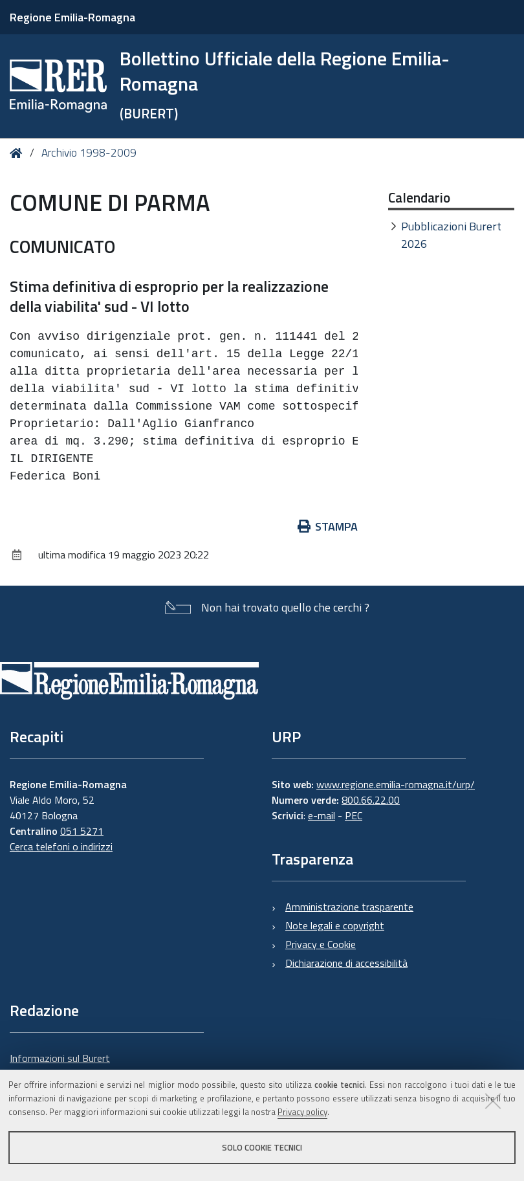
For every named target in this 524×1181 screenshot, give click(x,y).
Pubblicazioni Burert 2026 (451, 234)
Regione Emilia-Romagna (72, 17)
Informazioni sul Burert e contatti (60, 1065)
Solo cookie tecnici (262, 1147)
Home (18, 153)
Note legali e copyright (334, 925)
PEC (353, 815)
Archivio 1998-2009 (88, 152)
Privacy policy (302, 1111)
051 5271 (82, 831)
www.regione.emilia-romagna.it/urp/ (395, 784)
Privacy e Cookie (320, 944)
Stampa (328, 526)
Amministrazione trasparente (349, 906)
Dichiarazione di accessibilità (346, 963)
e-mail (321, 815)
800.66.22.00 (371, 800)
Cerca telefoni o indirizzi (61, 846)
